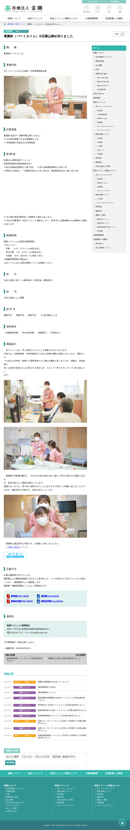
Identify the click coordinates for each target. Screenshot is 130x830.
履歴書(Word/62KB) (50, 596)
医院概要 (100, 122)
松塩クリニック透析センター (64, 18)
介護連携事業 (91, 18)
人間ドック (100, 150)
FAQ (109, 9)
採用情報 (8, 31)
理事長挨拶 (100, 61)
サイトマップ (93, 2)
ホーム (96, 48)
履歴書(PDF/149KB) (20, 596)
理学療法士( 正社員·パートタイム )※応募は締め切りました (61, 705)
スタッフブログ (12, 805)
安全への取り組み (102, 77)
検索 (120, 9)
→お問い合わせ (13, 547)
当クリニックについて (104, 106)
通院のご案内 (100, 215)
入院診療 (100, 142)
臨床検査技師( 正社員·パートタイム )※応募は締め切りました (62, 710)
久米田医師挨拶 (102, 114)
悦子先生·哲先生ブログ (15, 803)
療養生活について (102, 219)
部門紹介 (99, 158)
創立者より (100, 243)
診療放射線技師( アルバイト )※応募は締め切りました (59, 716)
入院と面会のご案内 (103, 166)
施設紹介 (99, 162)
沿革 (97, 69)
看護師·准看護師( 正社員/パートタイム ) (53, 682)
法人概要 (99, 65)
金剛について (13, 18)
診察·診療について (102, 134)
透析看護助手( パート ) (47, 692)
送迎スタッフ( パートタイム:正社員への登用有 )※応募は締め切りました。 (62, 722)
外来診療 (100, 138)
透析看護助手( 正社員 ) (47, 687)
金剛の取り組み (101, 74)
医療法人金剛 (12, 750)
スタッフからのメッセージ (105, 126)
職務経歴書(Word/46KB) (52, 601)
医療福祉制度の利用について (106, 227)
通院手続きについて (103, 223)
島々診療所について (103, 248)
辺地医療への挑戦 (114, 18)
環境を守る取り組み (103, 81)
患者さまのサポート (103, 85)
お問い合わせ (87, 9)
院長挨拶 (100, 110)
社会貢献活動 (101, 89)
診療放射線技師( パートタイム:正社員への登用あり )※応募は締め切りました (62, 736)
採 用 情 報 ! (115, 2)
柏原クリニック (35, 18)
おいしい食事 (11, 808)
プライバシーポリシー (104, 130)
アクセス (98, 9)
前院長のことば (102, 118)
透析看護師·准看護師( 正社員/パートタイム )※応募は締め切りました (61, 699)
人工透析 (100, 146)
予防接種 (100, 154)
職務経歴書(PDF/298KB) (22, 601)
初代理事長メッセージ (104, 57)
